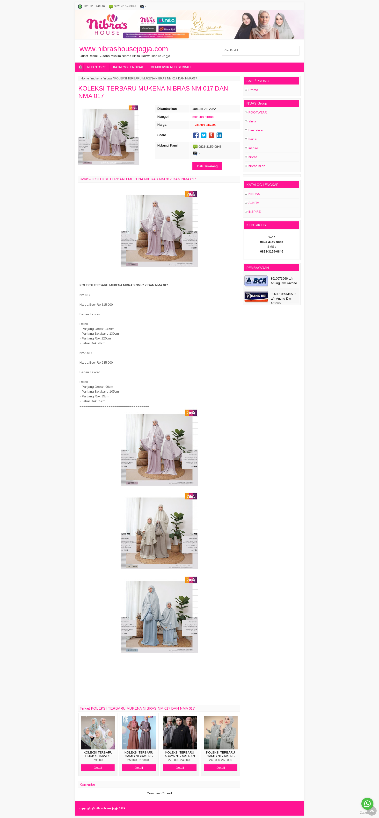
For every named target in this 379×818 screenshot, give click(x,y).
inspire (253, 148)
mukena (96, 78)
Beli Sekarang (207, 166)
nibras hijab (256, 166)
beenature (255, 130)
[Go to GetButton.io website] (367, 813)
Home (85, 78)
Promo (253, 90)
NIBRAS (254, 194)
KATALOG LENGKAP (128, 67)
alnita (252, 121)
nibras (108, 78)
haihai (252, 139)
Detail (98, 767)
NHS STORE (96, 67)
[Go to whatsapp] (367, 804)
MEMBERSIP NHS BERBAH (170, 67)
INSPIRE (254, 211)
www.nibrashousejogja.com (124, 49)
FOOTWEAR (257, 112)
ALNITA (253, 202)
